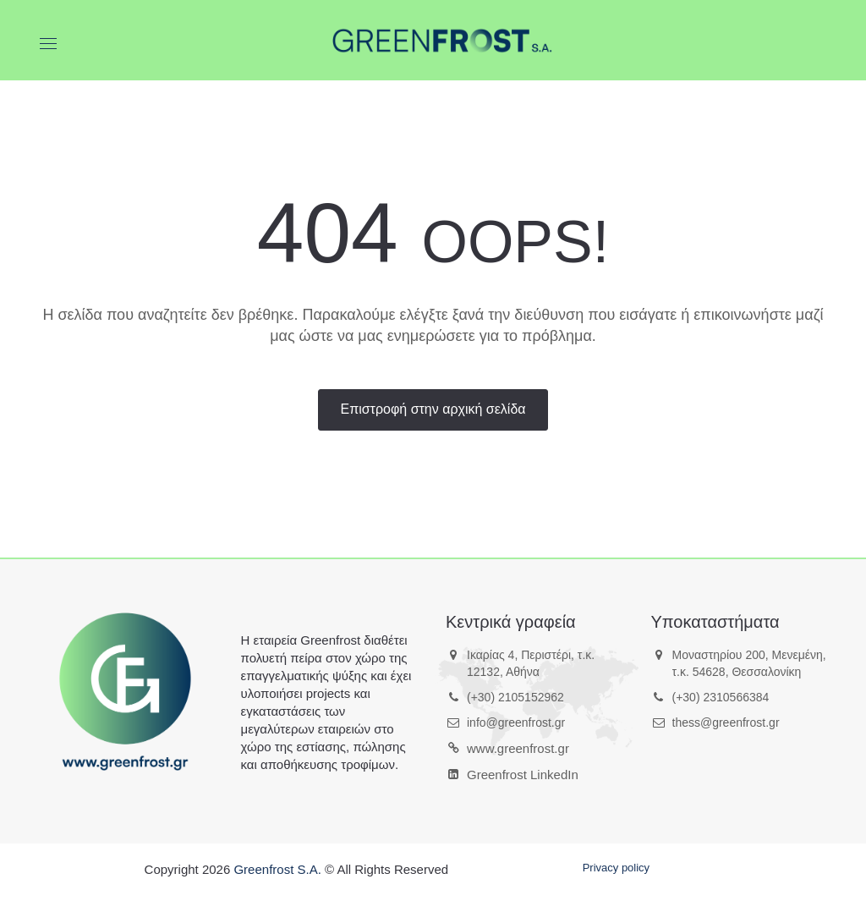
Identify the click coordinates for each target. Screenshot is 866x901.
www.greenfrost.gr (518, 748)
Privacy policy (616, 867)
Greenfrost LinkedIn (522, 774)
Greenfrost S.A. (277, 869)
